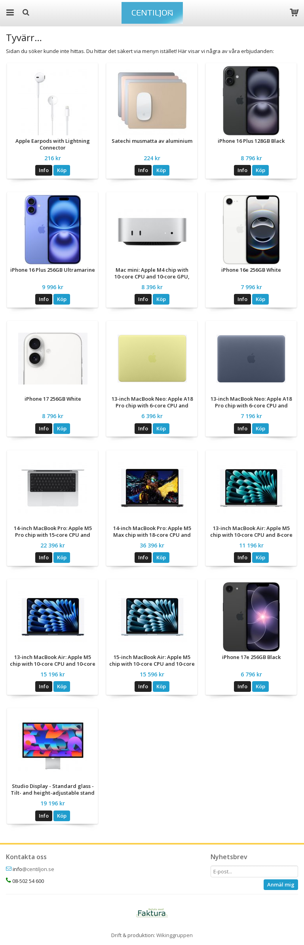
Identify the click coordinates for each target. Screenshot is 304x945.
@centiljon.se (38, 869)
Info (44, 170)
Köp (61, 170)
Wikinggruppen (174, 935)
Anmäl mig (280, 884)
